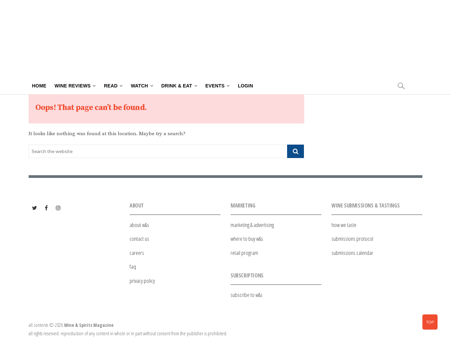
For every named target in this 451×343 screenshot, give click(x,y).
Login (245, 85)
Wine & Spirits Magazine (88, 325)
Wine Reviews (73, 85)
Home (39, 85)
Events (214, 85)
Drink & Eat (176, 85)
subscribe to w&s (247, 295)
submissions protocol (352, 238)
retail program (244, 253)
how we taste (344, 225)
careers (137, 253)
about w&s (139, 225)
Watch (139, 85)
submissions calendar (352, 253)
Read (110, 85)
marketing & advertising (252, 225)
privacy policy (142, 280)
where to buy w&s (247, 238)
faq (133, 266)
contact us (139, 238)
